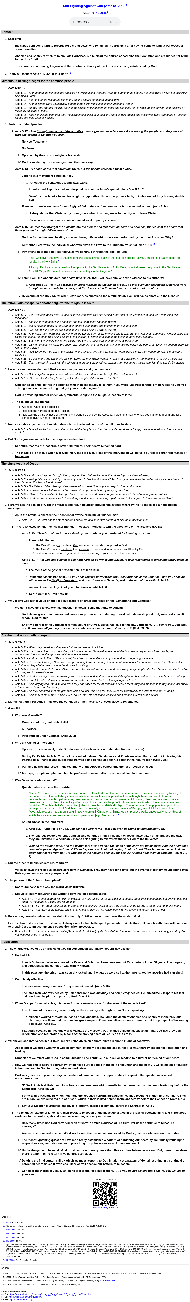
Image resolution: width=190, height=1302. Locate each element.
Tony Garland (99, 12)
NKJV (8, 1222)
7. (4, 1245)
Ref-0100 (10, 1230)
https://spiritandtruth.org (20, 1299)
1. (4, 1222)
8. (4, 1260)
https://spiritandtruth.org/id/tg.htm (25, 1297)
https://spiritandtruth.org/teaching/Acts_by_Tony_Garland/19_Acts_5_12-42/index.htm (50, 1294)
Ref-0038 (10, 1241)
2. (4, 1226)
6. (4, 1241)
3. (4, 1230)
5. (4, 1237)
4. (4, 1233)
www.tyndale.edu (107, 1281)
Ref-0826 (10, 1260)
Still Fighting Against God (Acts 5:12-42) (94, 6)
